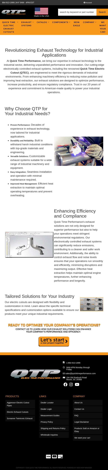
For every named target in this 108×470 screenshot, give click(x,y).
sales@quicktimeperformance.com (81, 399)
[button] (83, 12)
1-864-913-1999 (73, 388)
